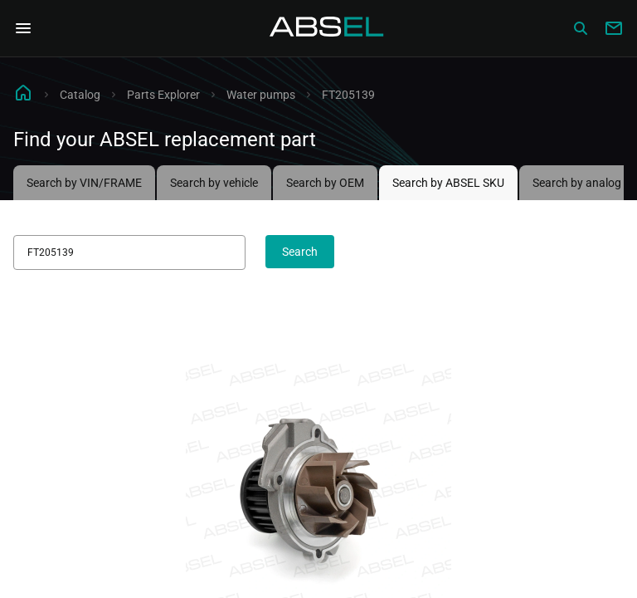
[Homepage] (327, 28)
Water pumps (260, 94)
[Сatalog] (581, 28)
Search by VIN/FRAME (84, 182)
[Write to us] (614, 28)
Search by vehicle (214, 182)
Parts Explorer (163, 94)
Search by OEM (325, 182)
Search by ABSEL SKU (448, 182)
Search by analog (576, 182)
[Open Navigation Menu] (23, 28)
